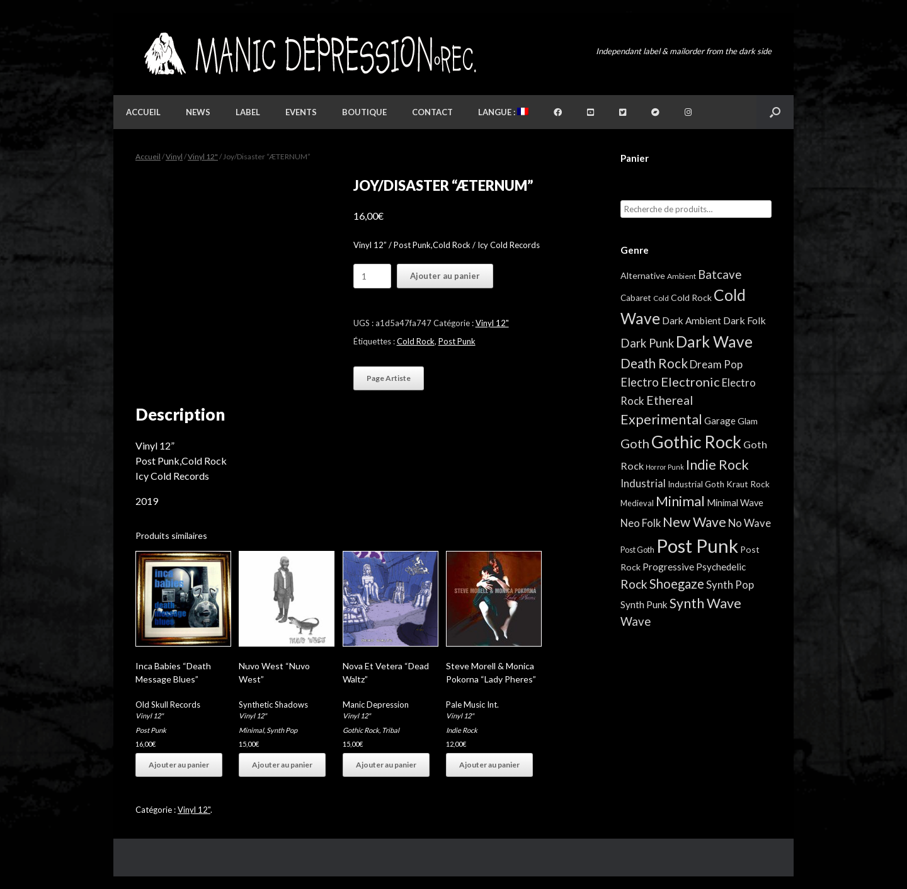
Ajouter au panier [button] (179, 764)
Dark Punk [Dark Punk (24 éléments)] (647, 343)
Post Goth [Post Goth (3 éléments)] (637, 550)
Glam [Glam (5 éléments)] (748, 421)
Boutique (364, 112)
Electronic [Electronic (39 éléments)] (690, 381)
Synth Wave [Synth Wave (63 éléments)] (705, 603)
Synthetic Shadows (273, 704)
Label (248, 112)
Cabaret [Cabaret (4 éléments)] (635, 298)
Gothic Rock (361, 730)
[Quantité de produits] (372, 276)
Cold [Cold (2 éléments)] (661, 298)
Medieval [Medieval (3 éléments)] (637, 503)
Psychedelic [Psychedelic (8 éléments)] (721, 566)
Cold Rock (416, 341)
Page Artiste (389, 378)
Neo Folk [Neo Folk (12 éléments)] (640, 523)
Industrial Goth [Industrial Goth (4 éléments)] (696, 484)
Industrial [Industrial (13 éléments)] (643, 483)
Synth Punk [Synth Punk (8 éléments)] (644, 604)
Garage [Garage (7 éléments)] (720, 420)
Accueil (143, 112)
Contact (432, 112)
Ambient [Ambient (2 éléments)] (681, 276)
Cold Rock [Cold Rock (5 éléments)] (691, 297)
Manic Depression (376, 704)
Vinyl (174, 156)
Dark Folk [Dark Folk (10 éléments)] (744, 320)
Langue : (503, 112)
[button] (775, 112)
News (198, 112)
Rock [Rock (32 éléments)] (633, 584)
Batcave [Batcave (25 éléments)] (719, 274)
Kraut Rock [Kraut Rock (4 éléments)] (748, 484)
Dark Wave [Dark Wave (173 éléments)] (714, 341)
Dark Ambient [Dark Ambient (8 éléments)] (691, 320)
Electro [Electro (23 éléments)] (639, 382)
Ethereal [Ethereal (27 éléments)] (669, 400)
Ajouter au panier (445, 276)
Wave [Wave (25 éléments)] (635, 621)
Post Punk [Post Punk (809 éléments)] (697, 546)
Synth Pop (281, 730)
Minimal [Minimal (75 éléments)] (680, 500)
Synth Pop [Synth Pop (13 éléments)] (730, 584)
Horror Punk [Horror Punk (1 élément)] (665, 467)
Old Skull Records (167, 704)
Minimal (251, 730)
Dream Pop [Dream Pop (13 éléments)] (716, 364)
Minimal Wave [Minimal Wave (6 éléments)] (735, 502)
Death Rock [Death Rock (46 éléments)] (654, 363)
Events (301, 112)
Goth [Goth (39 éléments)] (634, 443)
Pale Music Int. (472, 704)
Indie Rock (461, 730)
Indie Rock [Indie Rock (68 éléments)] (717, 464)
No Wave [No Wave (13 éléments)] (749, 522)
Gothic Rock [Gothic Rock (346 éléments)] (696, 442)
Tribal (390, 730)
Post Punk (457, 341)
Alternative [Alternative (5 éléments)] (642, 275)
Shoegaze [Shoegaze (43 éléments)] (676, 583)
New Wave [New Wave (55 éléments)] (694, 521)
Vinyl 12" (203, 156)
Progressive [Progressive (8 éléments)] (668, 566)
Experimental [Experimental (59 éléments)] (661, 419)
